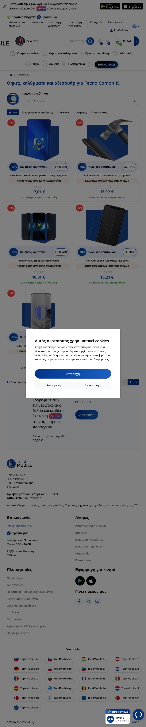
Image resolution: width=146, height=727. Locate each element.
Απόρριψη (54, 385)
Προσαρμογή (92, 385)
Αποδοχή (73, 374)
